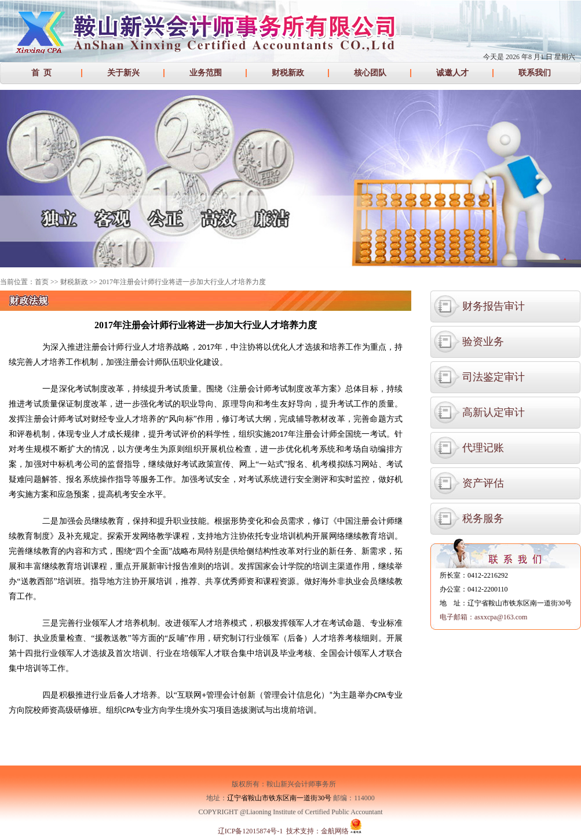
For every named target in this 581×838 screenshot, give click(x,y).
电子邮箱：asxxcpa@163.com (483, 617)
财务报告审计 (493, 306)
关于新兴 (123, 72)
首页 (42, 282)
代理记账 (483, 448)
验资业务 (483, 341)
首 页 (41, 72)
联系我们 (534, 72)
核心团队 (370, 72)
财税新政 (288, 72)
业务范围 (205, 72)
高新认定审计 (493, 412)
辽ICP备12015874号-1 (250, 831)
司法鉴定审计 (493, 377)
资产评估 (483, 483)
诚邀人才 (452, 72)
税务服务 (483, 518)
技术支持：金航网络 (317, 831)
